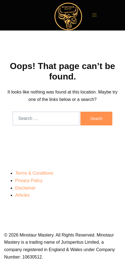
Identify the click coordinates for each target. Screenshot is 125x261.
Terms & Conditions (34, 173)
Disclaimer (25, 188)
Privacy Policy (29, 180)
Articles (22, 195)
